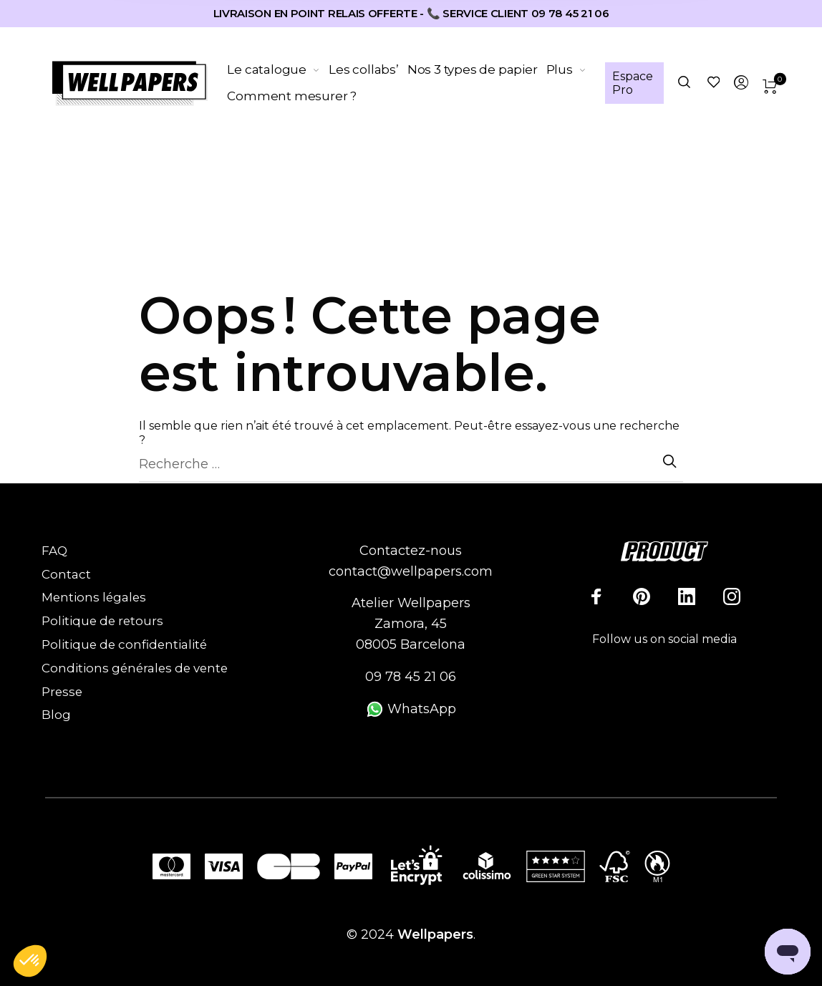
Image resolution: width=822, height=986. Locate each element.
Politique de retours (102, 621)
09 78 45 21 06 (410, 677)
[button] (30, 961)
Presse (62, 692)
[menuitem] (278, 70)
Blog (56, 714)
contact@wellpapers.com (411, 571)
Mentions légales (94, 597)
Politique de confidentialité (124, 644)
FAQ (54, 550)
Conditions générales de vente (135, 668)
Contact (66, 574)
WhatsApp (411, 709)
